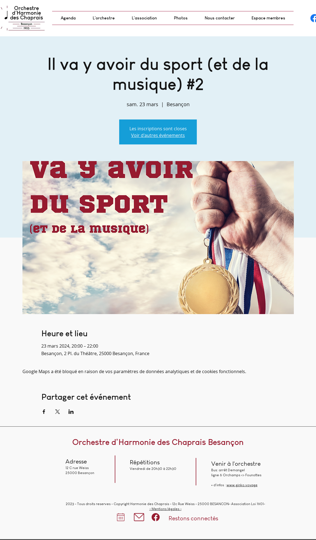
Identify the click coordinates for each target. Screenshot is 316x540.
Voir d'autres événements (158, 135)
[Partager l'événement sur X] (57, 411)
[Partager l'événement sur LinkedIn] (71, 411)
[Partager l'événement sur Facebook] (44, 411)
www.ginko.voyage (242, 485)
